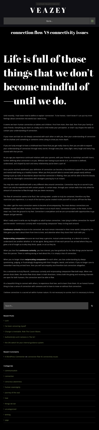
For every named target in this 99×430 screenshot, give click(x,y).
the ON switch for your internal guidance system (24, 342)
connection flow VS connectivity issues (43, 357)
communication (11, 370)
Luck (7, 320)
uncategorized (10, 409)
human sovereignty (12, 387)
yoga (7, 420)
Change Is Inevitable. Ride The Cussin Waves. (23, 331)
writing (8, 414)
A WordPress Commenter (15, 357)
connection (9, 376)
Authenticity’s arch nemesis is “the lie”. (20, 337)
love (6, 398)
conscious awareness (13, 382)
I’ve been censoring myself (15, 326)
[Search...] (46, 305)
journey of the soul (12, 392)
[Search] (91, 305)
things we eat (10, 404)
